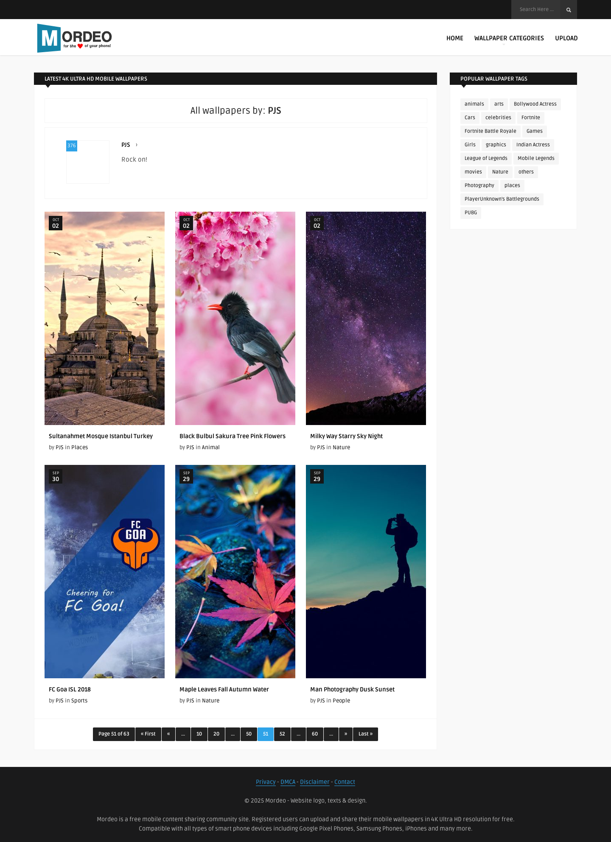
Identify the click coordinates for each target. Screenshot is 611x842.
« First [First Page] (148, 734)
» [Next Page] (346, 734)
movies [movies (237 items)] (473, 172)
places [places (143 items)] (512, 185)
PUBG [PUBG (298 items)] (471, 213)
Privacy (266, 782)
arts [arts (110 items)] (499, 104)
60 (315, 734)
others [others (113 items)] (526, 172)
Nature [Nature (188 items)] (500, 172)
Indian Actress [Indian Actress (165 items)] (533, 145)
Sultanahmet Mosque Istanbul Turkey (101, 436)
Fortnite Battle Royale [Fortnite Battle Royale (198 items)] (490, 131)
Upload (566, 38)
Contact (344, 782)
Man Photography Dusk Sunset (352, 689)
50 (249, 734)
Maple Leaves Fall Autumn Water (224, 689)
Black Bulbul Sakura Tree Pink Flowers (232, 436)
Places (79, 447)
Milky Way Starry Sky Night (346, 436)
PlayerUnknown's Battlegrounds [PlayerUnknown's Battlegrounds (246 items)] (502, 199)
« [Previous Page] (168, 734)
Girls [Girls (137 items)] (470, 145)
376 (71, 146)
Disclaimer (315, 782)
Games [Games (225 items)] (535, 131)
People (341, 700)
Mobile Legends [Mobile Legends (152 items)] (536, 158)
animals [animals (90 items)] (474, 104)
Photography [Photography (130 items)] (479, 185)
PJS (125, 144)
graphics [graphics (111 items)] (496, 145)
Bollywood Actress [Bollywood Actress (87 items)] (535, 104)
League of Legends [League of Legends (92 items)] (486, 158)
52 (282, 734)
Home (454, 38)
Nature (341, 447)
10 (199, 734)
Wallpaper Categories (509, 39)
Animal (211, 447)
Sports (79, 700)
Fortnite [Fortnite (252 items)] (530, 118)
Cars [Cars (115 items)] (470, 118)
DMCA (287, 782)
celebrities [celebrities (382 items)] (498, 118)
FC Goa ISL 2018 (70, 689)
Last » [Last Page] (366, 734)
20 (216, 734)
